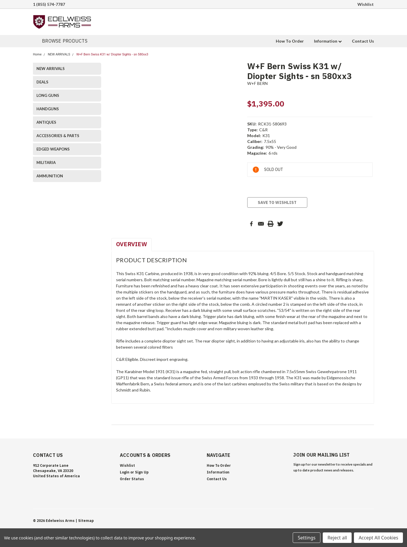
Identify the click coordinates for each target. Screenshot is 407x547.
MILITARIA (46, 162)
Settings (306, 537)
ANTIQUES (46, 122)
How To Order (290, 41)
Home (37, 54)
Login (124, 472)
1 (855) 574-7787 (49, 4)
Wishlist (365, 4)
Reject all (337, 537)
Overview (131, 244)
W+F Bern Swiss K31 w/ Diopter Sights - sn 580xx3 (112, 54)
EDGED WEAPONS (53, 149)
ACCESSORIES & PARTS (57, 135)
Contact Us (363, 41)
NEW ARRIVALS (59, 54)
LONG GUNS (47, 95)
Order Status (132, 479)
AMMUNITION (49, 176)
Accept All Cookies (378, 537)
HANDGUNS (47, 108)
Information (328, 41)
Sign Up (142, 472)
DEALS (42, 82)
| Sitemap (85, 520)
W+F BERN (257, 83)
